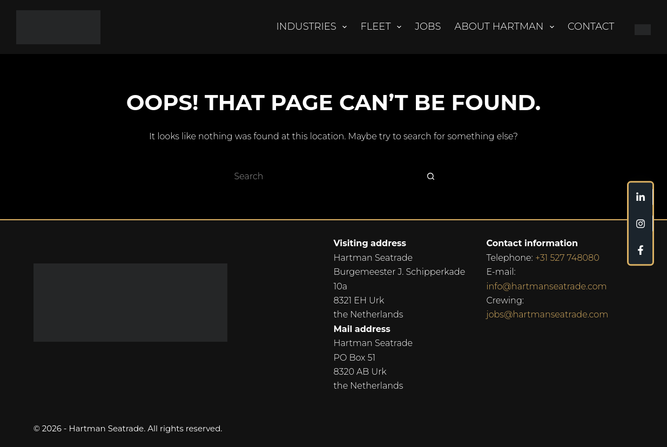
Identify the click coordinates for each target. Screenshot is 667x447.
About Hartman (507, 27)
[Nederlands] (638, 27)
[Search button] (431, 176)
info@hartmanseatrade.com (546, 286)
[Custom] (640, 196)
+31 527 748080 (567, 258)
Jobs (428, 26)
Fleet (383, 27)
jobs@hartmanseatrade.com (547, 314)
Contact (591, 26)
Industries (314, 27)
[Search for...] (323, 176)
